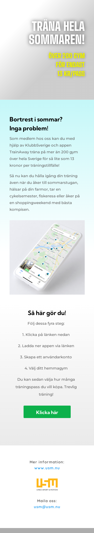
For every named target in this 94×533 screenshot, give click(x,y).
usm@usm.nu (47, 506)
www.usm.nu (47, 468)
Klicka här (47, 412)
